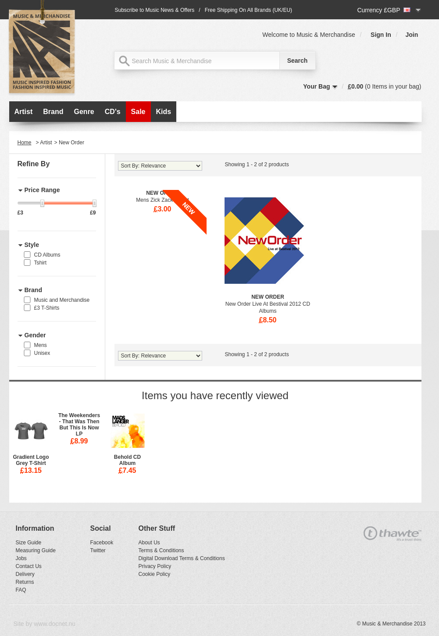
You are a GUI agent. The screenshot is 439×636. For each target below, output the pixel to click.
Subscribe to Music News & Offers (155, 10)
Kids (163, 111)
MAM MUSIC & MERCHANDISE (44, 49)
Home (25, 142)
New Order (267, 297)
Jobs (21, 558)
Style (32, 244)
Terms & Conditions (161, 550)
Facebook (102, 543)
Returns (25, 582)
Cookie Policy (155, 574)
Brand (53, 111)
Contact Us (29, 566)
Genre (84, 111)
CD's (113, 111)
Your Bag (316, 86)
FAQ (21, 590)
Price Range (42, 189)
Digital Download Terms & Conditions (182, 558)
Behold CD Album (127, 460)
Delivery (25, 574)
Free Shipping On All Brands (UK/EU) (248, 10)
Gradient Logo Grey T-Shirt (31, 460)
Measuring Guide (36, 550)
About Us (149, 543)
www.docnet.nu (54, 623)
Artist (23, 111)
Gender (35, 335)
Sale (138, 111)
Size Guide (29, 543)
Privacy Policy (155, 566)
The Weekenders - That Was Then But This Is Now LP (79, 424)
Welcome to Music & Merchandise (308, 34)
